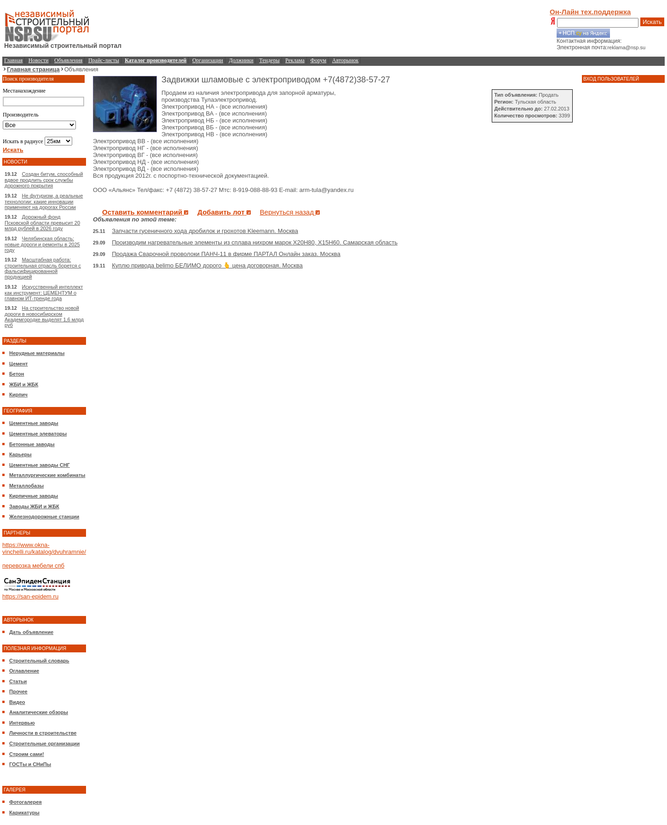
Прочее (18, 691)
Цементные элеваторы (38, 433)
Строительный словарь (39, 660)
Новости (39, 60)
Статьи (18, 681)
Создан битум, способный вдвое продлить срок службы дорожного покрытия (44, 179)
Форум (318, 60)
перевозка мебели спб (33, 565)
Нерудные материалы (36, 353)
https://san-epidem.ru (30, 596)
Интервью (22, 723)
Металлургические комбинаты (47, 475)
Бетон (16, 374)
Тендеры (269, 60)
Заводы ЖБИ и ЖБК (34, 506)
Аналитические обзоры (38, 712)
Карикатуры (24, 812)
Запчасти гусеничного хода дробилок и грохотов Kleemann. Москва (205, 230)
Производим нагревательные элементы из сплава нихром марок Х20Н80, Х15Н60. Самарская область (254, 242)
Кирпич (18, 394)
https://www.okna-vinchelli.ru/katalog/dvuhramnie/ (44, 548)
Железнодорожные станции (44, 516)
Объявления (68, 60)
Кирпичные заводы (33, 496)
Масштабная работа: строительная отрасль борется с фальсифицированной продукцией (43, 268)
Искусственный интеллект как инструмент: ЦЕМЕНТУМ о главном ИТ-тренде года (44, 292)
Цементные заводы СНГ (39, 465)
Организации (207, 60)
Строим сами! (26, 754)
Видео (17, 702)
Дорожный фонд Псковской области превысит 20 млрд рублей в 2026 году (42, 222)
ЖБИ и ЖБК (23, 384)
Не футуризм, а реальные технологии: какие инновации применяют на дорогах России (44, 201)
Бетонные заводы (32, 444)
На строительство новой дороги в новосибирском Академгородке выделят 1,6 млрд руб (44, 316)
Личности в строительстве (42, 733)
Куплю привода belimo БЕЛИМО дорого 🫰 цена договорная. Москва (207, 265)
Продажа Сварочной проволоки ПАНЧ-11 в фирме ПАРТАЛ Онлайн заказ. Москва (226, 253)
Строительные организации (44, 743)
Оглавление (24, 671)
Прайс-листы (103, 60)
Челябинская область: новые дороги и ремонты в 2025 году (42, 244)
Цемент (18, 363)
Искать (652, 21)
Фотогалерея (25, 802)
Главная (13, 60)
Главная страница (33, 69)
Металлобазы (26, 485)
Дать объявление (31, 632)
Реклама (295, 60)
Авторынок (345, 60)
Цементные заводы (33, 423)
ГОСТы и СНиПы (30, 764)
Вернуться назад (290, 212)
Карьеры (20, 454)
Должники (241, 60)
